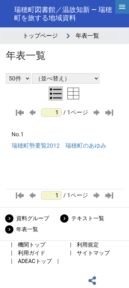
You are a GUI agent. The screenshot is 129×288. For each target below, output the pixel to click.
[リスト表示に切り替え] (56, 93)
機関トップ (31, 244)
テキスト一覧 (87, 218)
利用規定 (88, 244)
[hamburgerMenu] (122, 7)
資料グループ (32, 218)
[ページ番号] (51, 112)
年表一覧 (27, 229)
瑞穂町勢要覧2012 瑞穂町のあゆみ (59, 145)
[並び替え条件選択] (65, 78)
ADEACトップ (35, 261)
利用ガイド (31, 253)
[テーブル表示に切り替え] (73, 93)
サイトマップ (93, 253)
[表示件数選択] (18, 78)
